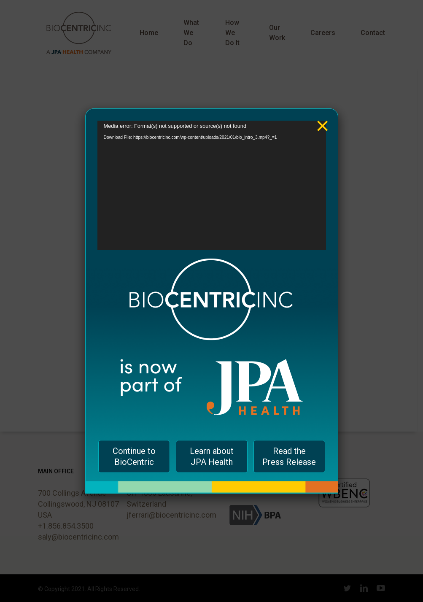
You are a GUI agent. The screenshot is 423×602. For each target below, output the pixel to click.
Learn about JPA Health (212, 456)
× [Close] (322, 119)
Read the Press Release (289, 456)
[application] (211, 185)
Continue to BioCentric (134, 456)
